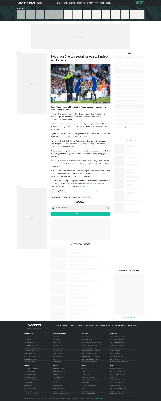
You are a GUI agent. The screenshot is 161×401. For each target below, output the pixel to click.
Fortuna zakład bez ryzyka (118, 388)
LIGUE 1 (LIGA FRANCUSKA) (30, 359)
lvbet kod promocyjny (116, 385)
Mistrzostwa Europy (59, 391)
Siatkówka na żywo (58, 369)
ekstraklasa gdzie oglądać (89, 345)
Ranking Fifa (56, 380)
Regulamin (81, 326)
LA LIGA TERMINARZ (115, 351)
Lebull (83, 388)
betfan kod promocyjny (117, 383)
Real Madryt (56, 340)
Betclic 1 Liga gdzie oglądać (90, 353)
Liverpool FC (56, 342)
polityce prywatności (98, 398)
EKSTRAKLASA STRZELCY (30, 377)
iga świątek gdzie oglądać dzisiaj (91, 342)
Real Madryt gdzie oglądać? (90, 380)
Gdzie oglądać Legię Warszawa (90, 359)
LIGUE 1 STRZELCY (28, 391)
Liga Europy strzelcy (30, 372)
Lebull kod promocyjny (117, 391)
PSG (54, 359)
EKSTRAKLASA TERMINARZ (117, 345)
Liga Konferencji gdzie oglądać (91, 356)
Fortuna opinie (86, 372)
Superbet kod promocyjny (118, 380)
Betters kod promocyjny (89, 391)
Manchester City (57, 356)
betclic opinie (114, 377)
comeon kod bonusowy (117, 394)
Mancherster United (58, 345)
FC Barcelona (57, 337)
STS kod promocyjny (116, 369)
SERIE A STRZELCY (28, 385)
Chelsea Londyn (56, 197)
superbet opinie (86, 374)
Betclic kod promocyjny (117, 374)
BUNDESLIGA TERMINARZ (116, 356)
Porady (55, 383)
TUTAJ (82, 186)
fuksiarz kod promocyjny (89, 385)
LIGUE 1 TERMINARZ (115, 359)
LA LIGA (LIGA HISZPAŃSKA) (31, 351)
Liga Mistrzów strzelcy (31, 369)
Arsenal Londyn (57, 351)
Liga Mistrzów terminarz (117, 337)
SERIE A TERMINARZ (115, 353)
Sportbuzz (81, 3)
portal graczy (132, 326)
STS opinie (84, 369)
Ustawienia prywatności (102, 326)
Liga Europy (27, 340)
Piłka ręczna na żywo (59, 372)
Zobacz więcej (129, 128)
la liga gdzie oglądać (88, 340)
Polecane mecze (57, 385)
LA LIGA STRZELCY (28, 383)
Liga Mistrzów (28, 337)
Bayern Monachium (58, 348)
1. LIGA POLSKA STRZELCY (30, 394)
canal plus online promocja (90, 348)
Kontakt (58, 326)
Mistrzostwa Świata (30, 362)
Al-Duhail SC (76, 197)
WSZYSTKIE (141, 8)
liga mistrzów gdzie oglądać (61, 394)
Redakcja (66, 326)
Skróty (90, 3)
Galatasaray (67, 197)
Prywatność (89, 326)
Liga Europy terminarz (116, 340)
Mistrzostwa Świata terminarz (119, 362)
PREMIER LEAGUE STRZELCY (31, 380)
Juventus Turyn (57, 362)
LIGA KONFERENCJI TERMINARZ (118, 342)
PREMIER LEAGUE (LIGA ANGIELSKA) (33, 348)
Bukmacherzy (106, 3)
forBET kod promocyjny (89, 377)
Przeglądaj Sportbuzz (129, 317)
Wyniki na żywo (69, 3)
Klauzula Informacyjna (119, 326)
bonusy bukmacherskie (88, 394)
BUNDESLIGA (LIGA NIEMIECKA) (32, 356)
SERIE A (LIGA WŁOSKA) (30, 353)
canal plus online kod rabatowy (91, 351)
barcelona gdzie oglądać (89, 337)
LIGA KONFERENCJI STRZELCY (31, 374)
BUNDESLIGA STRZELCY (30, 388)
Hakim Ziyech (86, 197)
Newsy (59, 3)
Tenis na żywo (57, 374)
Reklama (73, 326)
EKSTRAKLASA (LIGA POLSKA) (31, 345)
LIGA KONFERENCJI (29, 342)
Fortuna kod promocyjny (117, 372)
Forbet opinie (85, 383)
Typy (96, 3)
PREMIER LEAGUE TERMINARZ (117, 348)
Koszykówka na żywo (59, 377)
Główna (53, 53)
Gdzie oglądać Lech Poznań (89, 362)
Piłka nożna (64, 53)
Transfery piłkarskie (59, 388)
